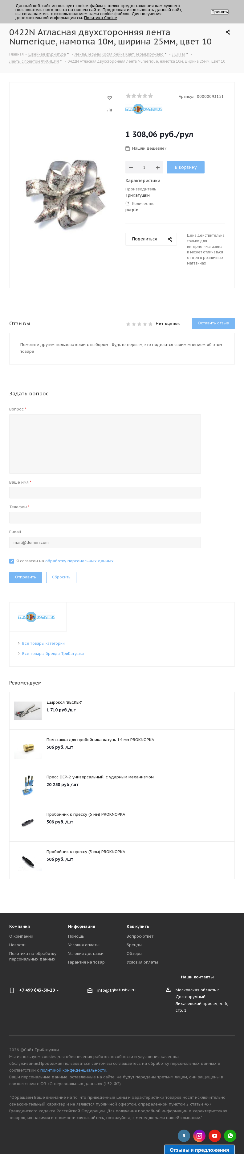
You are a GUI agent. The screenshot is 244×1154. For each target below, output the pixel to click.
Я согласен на (65, 561)
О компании (21, 936)
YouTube (215, 1136)
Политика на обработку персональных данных (32, 956)
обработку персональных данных (79, 561)
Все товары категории (43, 643)
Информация (81, 926)
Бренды (134, 945)
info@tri (105, 990)
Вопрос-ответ (140, 936)
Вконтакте (184, 1136)
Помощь (76, 936)
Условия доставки (86, 953)
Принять (220, 12)
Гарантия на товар (86, 962)
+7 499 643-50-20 (37, 990)
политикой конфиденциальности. (73, 1070)
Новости (17, 945)
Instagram (199, 1136)
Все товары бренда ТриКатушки (53, 653)
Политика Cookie (100, 17)
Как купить (138, 926)
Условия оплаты (84, 945)
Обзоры (134, 953)
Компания (19, 926)
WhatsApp (230, 1136)
